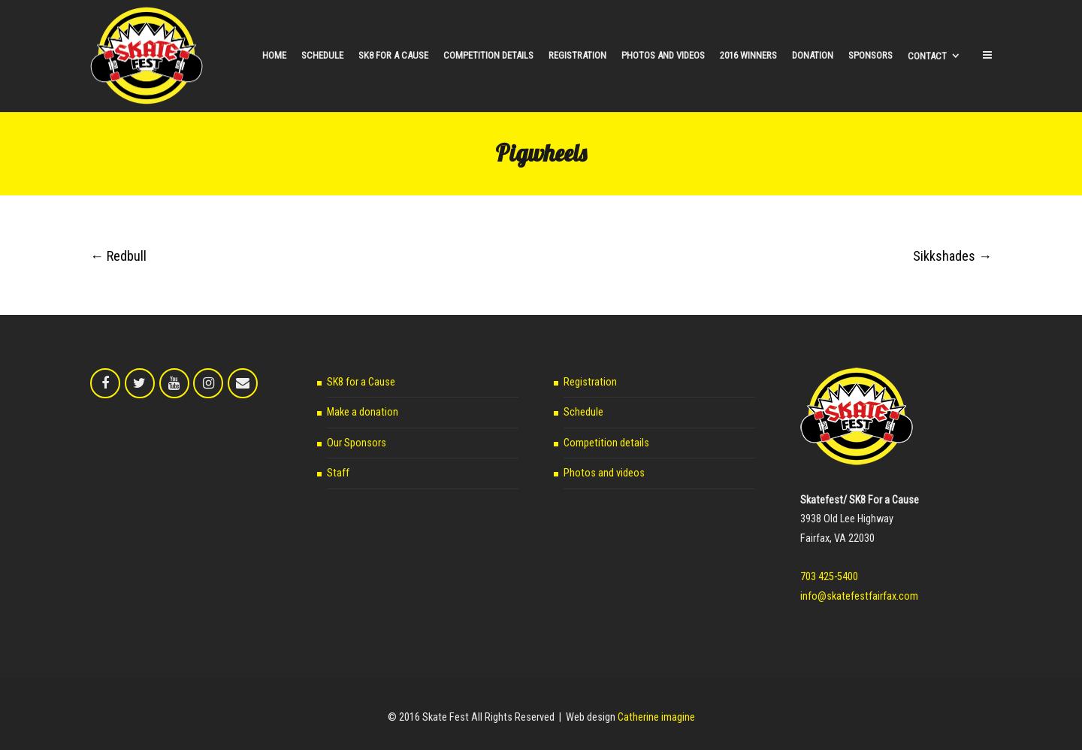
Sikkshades (952, 256)
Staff (338, 473)
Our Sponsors (356, 443)
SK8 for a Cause (361, 382)
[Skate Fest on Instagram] (208, 383)
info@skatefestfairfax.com (859, 596)
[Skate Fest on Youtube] (174, 383)
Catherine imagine (656, 717)
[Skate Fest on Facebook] (105, 383)
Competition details (606, 443)
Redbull (118, 256)
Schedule (583, 412)
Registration (590, 382)
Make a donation (362, 412)
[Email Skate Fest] (243, 383)
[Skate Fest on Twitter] (140, 383)
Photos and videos (604, 473)
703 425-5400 (829, 576)
